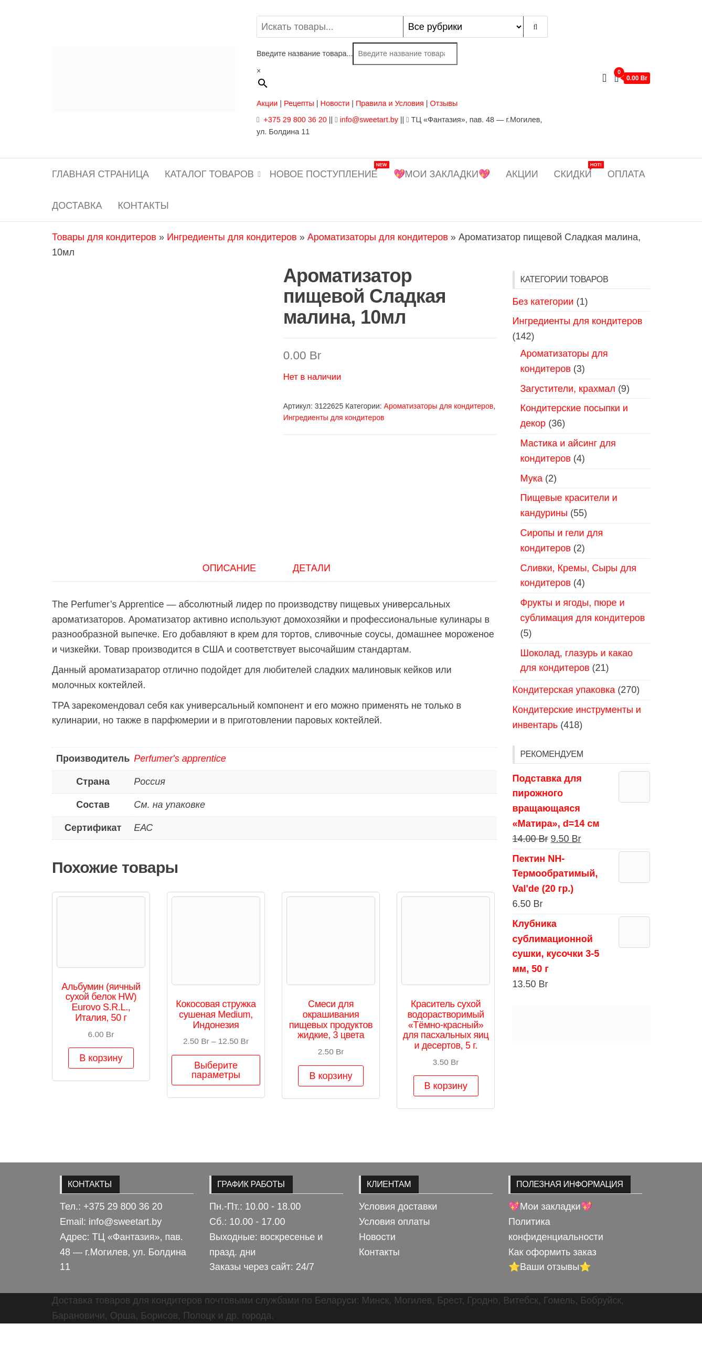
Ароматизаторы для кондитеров (377, 237)
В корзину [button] (100, 1091)
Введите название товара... (305, 53)
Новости (335, 103)
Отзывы (444, 103)
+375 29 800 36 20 (293, 119)
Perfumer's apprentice (180, 791)
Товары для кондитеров (104, 237)
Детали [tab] (312, 600)
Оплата (626, 174)
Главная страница (100, 174)
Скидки (577, 170)
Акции (267, 103)
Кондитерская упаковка (564, 690)
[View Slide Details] (582, 1022)
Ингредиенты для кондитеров (232, 237)
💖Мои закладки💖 (441, 174)
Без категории (543, 301)
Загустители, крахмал (567, 388)
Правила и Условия (390, 103)
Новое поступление (328, 170)
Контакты (143, 205)
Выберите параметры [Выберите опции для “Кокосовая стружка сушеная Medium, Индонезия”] (216, 1103)
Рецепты (300, 103)
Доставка (77, 205)
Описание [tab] (229, 600)
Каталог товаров (209, 174)
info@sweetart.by (368, 119)
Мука (531, 478)
